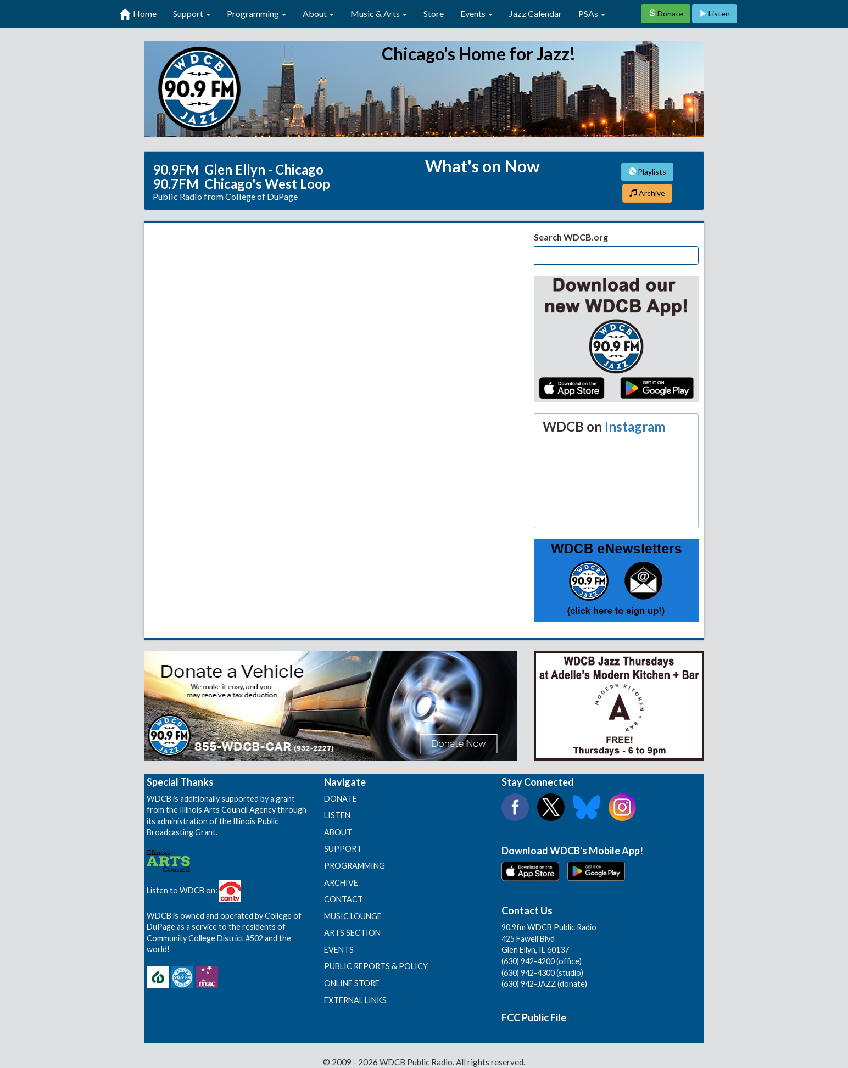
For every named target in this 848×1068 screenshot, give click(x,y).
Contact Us (527, 910)
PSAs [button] (591, 13)
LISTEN (337, 815)
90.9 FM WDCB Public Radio (424, 89)
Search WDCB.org (571, 237)
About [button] (318, 13)
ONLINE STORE (352, 983)
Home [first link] (138, 14)
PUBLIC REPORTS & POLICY (376, 966)
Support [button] (191, 13)
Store (433, 13)
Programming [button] (256, 13)
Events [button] (476, 13)
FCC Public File (533, 1017)
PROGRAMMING (354, 865)
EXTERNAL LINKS (355, 1000)
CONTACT (343, 899)
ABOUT (338, 832)
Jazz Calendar (535, 13)
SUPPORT (343, 848)
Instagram (635, 426)
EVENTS (339, 949)
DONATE (340, 798)
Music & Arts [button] (378, 13)
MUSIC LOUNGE (353, 916)
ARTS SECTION (352, 932)
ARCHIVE (341, 882)
